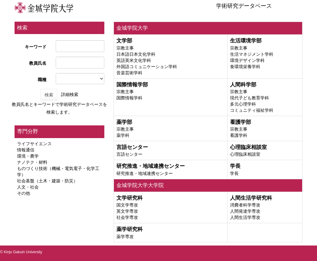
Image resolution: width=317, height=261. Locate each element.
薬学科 (122, 135)
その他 (23, 193)
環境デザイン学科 (247, 60)
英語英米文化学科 (133, 60)
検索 (49, 94)
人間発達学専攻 (245, 211)
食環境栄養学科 (245, 66)
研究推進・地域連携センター (144, 173)
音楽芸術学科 (129, 72)
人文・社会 (28, 187)
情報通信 (25, 149)
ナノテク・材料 (32, 162)
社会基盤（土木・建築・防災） (47, 180)
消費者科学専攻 (245, 204)
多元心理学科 (243, 104)
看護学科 (238, 135)
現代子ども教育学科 (249, 97)
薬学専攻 (125, 236)
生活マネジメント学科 (251, 54)
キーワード (35, 46)
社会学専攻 (127, 217)
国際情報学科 (129, 97)
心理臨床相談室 (245, 154)
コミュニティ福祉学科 (251, 110)
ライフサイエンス (34, 143)
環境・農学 (28, 156)
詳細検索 (69, 94)
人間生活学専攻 (245, 217)
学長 (234, 173)
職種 (42, 79)
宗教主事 (125, 48)
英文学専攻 (127, 211)
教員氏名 (37, 63)
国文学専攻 (127, 204)
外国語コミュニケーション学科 (146, 66)
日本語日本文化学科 (135, 54)
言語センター (129, 154)
